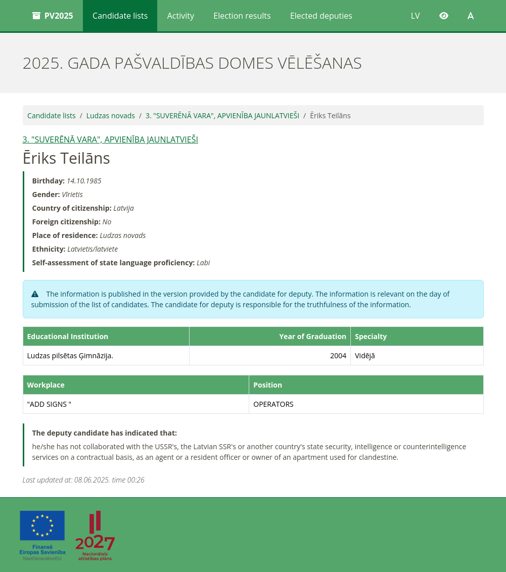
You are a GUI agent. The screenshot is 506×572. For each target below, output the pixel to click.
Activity (180, 15)
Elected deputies (321, 15)
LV (415, 15)
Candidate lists (120, 15)
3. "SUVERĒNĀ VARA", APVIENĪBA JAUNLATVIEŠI (222, 115)
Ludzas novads (110, 115)
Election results (241, 15)
